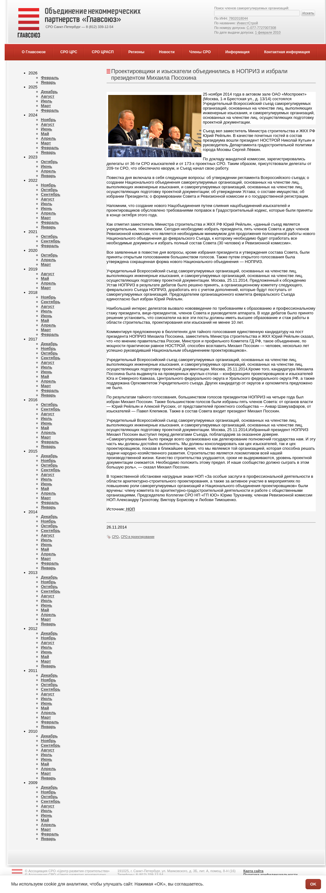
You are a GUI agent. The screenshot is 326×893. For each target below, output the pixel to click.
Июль (46, 101)
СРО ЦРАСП (103, 52)
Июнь (46, 129)
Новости (166, 52)
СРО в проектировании (137, 536)
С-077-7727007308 (261, 28)
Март (46, 105)
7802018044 (238, 18)
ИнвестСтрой (247, 23)
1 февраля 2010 (268, 32)
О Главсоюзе (34, 52)
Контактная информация (287, 52)
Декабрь (49, 91)
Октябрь (49, 161)
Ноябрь (48, 119)
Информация (237, 52)
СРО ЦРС (68, 52)
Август (47, 96)
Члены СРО (200, 52)
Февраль (50, 77)
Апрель (48, 138)
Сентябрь (50, 194)
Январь (48, 82)
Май (45, 133)
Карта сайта (253, 871)
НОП (130, 509)
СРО (115, 536)
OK (313, 884)
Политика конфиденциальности (270, 875)
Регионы (136, 52)
